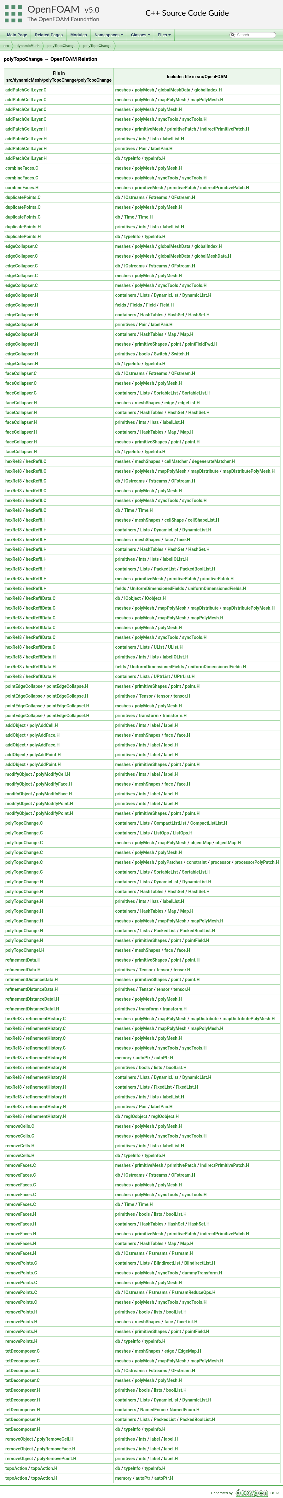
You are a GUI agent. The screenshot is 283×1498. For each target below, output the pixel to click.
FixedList (163, 1087)
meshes (122, 89)
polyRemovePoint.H (57, 1458)
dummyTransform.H (202, 1272)
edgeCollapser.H (21, 295)
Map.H (186, 334)
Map (171, 334)
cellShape (174, 520)
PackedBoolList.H (197, 568)
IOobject (132, 598)
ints (142, 138)
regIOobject (135, 1116)
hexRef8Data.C (40, 598)
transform (149, 715)
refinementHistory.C (46, 1018)
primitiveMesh (149, 129)
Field (151, 304)
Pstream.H (182, 1253)
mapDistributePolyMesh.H (248, 471)
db (117, 158)
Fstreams (158, 197)
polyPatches (170, 862)
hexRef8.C (36, 461)
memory (123, 1057)
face (169, 539)
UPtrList (162, 676)
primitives (125, 138)
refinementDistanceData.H (31, 979)
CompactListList (170, 823)
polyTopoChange (61, 46)
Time (129, 216)
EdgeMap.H (189, 1351)
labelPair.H (161, 148)
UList (159, 647)
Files (165, 36)
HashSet (175, 314)
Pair (143, 148)
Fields (136, 304)
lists (154, 138)
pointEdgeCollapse (24, 686)
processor (220, 862)
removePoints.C (21, 1263)
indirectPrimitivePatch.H (224, 129)
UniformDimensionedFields (157, 588)
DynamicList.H (196, 295)
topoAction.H (44, 1468)
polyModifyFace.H (54, 784)
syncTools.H (194, 119)
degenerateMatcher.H (213, 461)
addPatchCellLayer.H (26, 129)
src (6, 46)
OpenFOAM (53, 9)
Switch (160, 353)
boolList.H (176, 1067)
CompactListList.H (208, 823)
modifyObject (18, 774)
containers (125, 295)
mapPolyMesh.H (206, 99)
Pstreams (158, 1253)
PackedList (165, 568)
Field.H (167, 304)
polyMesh (144, 89)
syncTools (168, 119)
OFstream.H (183, 197)
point (176, 344)
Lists (145, 295)
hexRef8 (13, 461)
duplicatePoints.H (23, 226)
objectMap (200, 842)
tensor (163, 696)
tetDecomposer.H (22, 1390)
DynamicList (166, 295)
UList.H (175, 647)
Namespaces (109, 36)
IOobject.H (155, 598)
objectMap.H (228, 842)
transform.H (175, 715)
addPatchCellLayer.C (25, 89)
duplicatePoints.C (23, 197)
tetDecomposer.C (22, 1351)
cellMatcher (176, 461)
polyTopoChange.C (24, 823)
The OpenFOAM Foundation (63, 18)
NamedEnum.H (184, 1409)
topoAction (16, 1468)
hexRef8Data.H (41, 656)
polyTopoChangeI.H (24, 950)
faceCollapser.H (21, 402)
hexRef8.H (36, 520)
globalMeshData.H (212, 256)
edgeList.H (188, 402)
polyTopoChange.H (24, 881)
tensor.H (181, 696)
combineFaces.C (21, 168)
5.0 (94, 9)
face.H (183, 539)
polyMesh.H (170, 109)
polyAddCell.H (44, 725)
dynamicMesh (28, 46)
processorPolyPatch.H (256, 862)
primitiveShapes (151, 344)
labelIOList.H (175, 559)
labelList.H (173, 138)
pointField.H (197, 940)
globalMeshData (174, 89)
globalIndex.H (208, 89)
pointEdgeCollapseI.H (68, 705)
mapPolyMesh (172, 99)
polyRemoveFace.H (56, 1448)
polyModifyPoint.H (54, 803)
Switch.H (180, 353)
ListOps (161, 832)
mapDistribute (204, 471)
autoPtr (143, 1057)
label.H (171, 725)
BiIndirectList (167, 1263)
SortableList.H (196, 392)
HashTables (152, 314)
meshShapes (147, 402)
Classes (141, 36)
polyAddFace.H (45, 735)
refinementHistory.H (46, 1057)
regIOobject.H (165, 1116)
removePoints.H (21, 1311)
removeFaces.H (20, 1214)
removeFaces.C (20, 1165)
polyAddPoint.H (45, 754)
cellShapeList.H (203, 520)
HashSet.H (199, 314)
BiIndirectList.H (199, 1263)
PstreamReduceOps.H (194, 1292)
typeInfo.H (155, 158)
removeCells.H (19, 1145)
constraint (197, 862)
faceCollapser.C (21, 373)
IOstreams (134, 197)
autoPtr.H (163, 1057)
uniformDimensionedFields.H (217, 588)
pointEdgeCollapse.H (67, 686)
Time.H (145, 216)
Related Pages (49, 34)
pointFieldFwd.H (201, 344)
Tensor (146, 696)
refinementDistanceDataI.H (32, 999)
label (155, 725)
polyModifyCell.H (53, 774)
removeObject (19, 1439)
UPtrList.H (184, 676)
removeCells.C (19, 1126)
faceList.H (187, 1321)
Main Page (17, 34)
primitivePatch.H (217, 578)
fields (120, 304)
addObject (15, 725)
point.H (192, 441)
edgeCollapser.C (21, 246)
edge (169, 402)
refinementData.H (23, 960)
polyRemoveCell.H (55, 1439)
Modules (78, 34)
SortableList (166, 392)
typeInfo (132, 158)
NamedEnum (153, 1409)
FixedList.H (187, 1087)
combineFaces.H (21, 187)
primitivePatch (181, 129)
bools (144, 353)
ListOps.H (183, 832)
